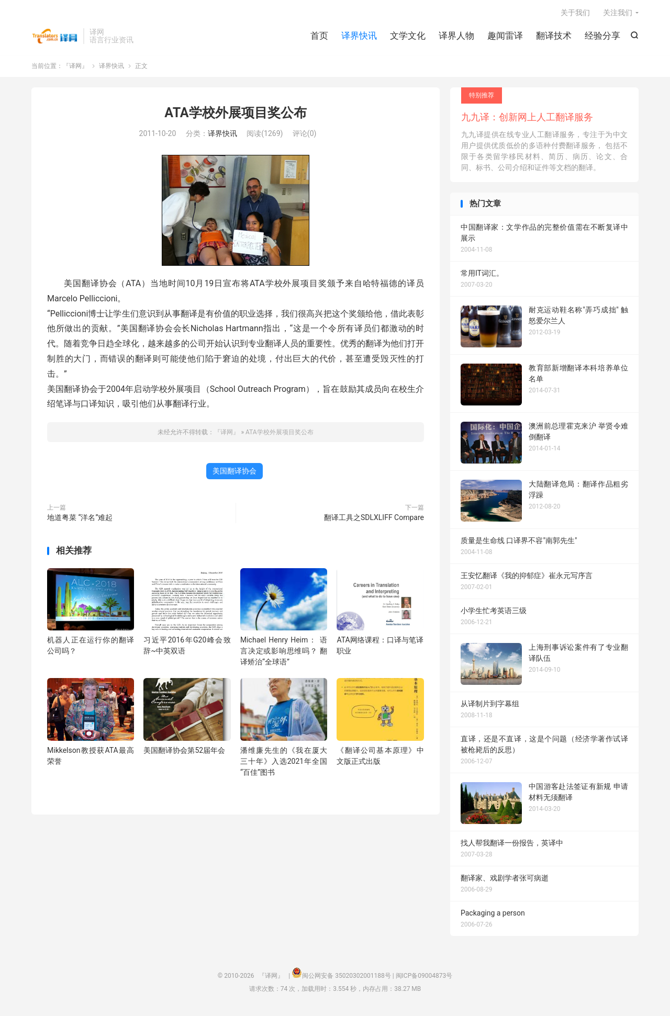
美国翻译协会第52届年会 (184, 751)
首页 (319, 36)
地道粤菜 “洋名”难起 (80, 519)
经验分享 (602, 36)
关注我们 (617, 13)
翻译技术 (554, 36)
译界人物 (456, 36)
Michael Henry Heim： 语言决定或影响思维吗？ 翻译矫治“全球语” (283, 652)
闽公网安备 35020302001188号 (346, 977)
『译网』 (54, 37)
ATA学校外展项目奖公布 (235, 114)
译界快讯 (359, 36)
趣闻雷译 (505, 36)
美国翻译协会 (234, 472)
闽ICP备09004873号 (424, 977)
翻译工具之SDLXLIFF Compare (374, 519)
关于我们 (575, 13)
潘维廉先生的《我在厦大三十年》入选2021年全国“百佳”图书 (283, 762)
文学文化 (408, 36)
